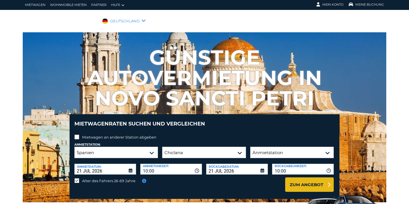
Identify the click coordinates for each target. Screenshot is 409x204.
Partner (99, 5)
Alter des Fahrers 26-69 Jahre (108, 176)
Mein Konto (329, 5)
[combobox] (171, 165)
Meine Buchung (366, 5)
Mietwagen (35, 5)
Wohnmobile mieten (68, 5)
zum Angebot (306, 180)
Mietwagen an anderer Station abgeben (119, 133)
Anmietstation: (87, 140)
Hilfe (117, 5)
